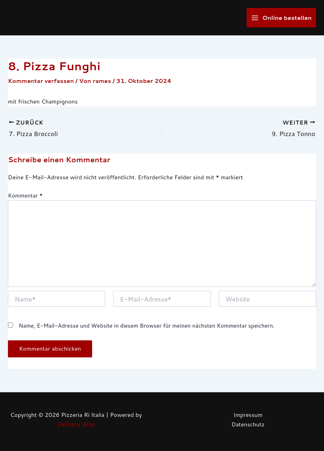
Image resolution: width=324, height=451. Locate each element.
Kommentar (25, 195)
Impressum (248, 415)
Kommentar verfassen (41, 81)
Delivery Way (76, 424)
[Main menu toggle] (281, 17)
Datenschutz (248, 424)
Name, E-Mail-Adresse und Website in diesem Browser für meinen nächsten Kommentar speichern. (146, 325)
